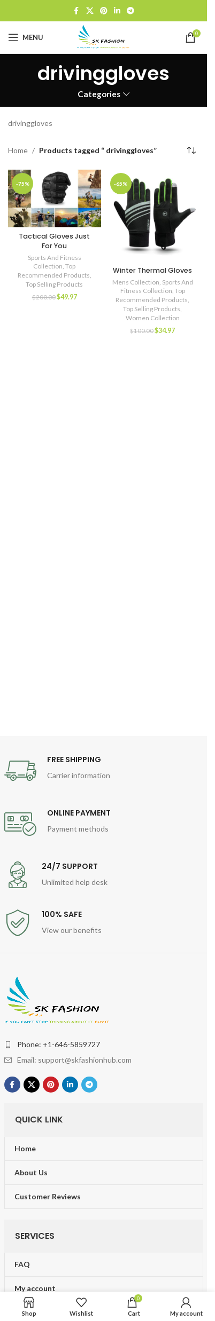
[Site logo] (103, 36)
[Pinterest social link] (104, 11)
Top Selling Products (54, 284)
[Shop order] (191, 151)
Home (18, 150)
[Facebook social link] (76, 11)
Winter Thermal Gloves (152, 270)
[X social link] (90, 11)
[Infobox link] (103, 771)
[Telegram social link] (130, 11)
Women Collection (153, 318)
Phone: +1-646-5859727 (58, 1044)
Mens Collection (135, 282)
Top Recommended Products (54, 270)
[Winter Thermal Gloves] (152, 215)
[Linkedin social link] (117, 11)
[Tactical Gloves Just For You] (54, 198)
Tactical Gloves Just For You (54, 241)
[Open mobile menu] (26, 37)
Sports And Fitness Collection (54, 262)
